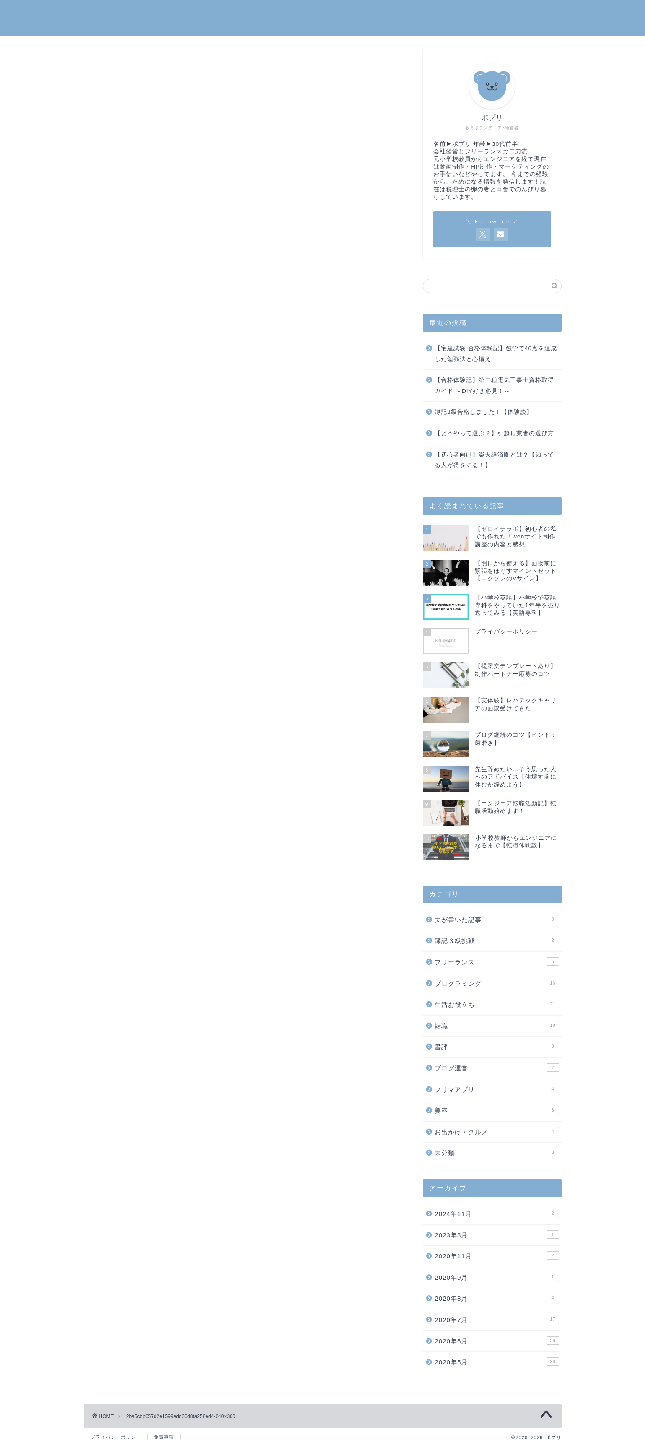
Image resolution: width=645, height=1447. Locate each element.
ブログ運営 (497, 1067)
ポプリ (322, 17)
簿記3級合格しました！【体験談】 (484, 412)
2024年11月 (497, 1213)
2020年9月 (497, 1277)
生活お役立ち (497, 1004)
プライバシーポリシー (116, 1436)
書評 (497, 1046)
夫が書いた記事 (497, 919)
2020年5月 (497, 1361)
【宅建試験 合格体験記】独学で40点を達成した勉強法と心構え (496, 353)
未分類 (497, 1152)
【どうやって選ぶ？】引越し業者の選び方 (494, 433)
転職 (497, 1025)
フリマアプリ (497, 1089)
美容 (497, 1110)
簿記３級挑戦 (497, 940)
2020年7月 (497, 1319)
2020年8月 (497, 1298)
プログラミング (497, 983)
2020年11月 (497, 1256)
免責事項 (164, 1436)
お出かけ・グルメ (497, 1131)
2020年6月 (497, 1340)
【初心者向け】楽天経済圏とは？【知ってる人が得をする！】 (494, 460)
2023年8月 (497, 1234)
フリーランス (497, 961)
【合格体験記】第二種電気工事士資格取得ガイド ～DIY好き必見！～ (494, 386)
